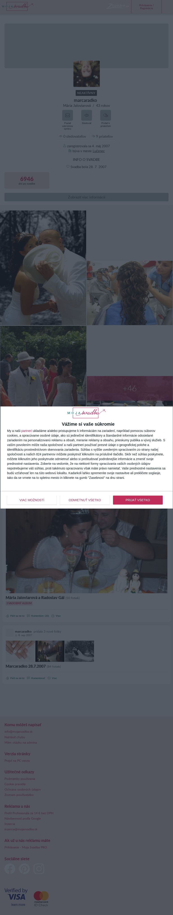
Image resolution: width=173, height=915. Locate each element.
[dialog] (86, 457)
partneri (26, 430)
